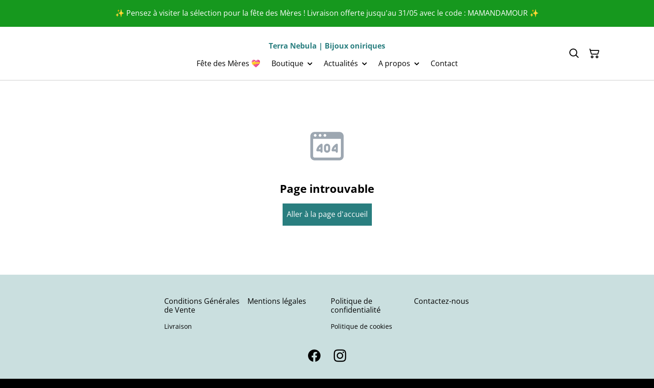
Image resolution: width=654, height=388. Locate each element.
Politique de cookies (361, 326)
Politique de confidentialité (356, 305)
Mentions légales (276, 301)
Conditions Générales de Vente (202, 305)
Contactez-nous (441, 301)
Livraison (178, 326)
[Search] (574, 53)
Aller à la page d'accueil (327, 214)
